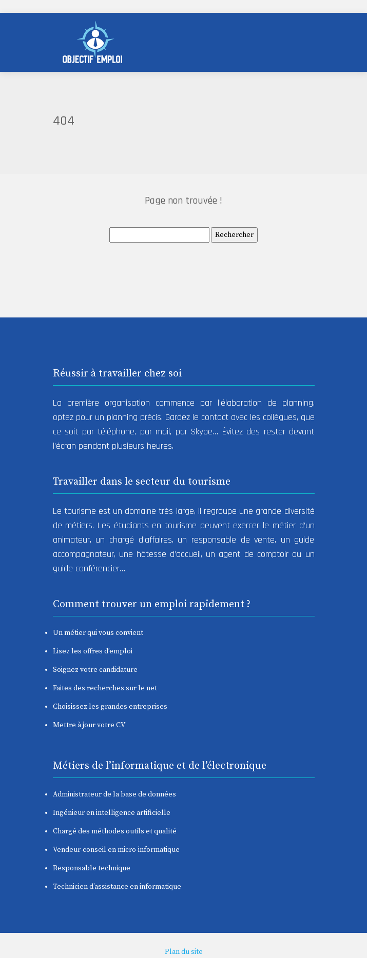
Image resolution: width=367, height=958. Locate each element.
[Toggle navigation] (292, 42)
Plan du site (184, 951)
